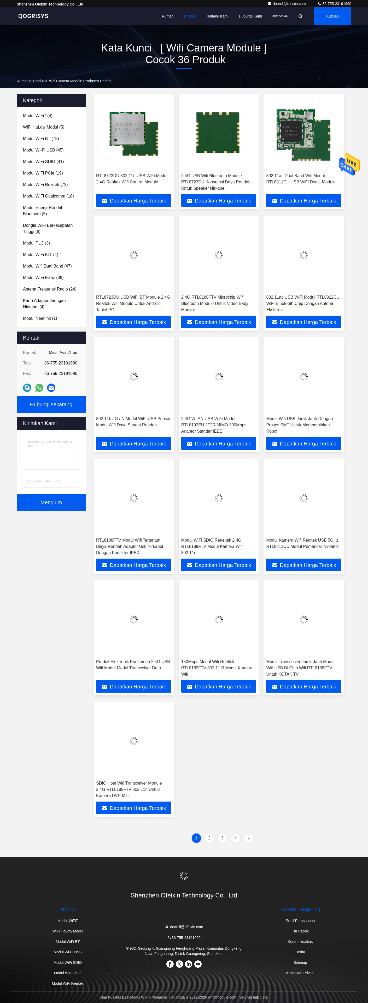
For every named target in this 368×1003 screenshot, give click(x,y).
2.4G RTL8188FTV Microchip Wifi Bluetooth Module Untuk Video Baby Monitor (214, 303)
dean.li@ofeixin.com (287, 4)
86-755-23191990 (334, 4)
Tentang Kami (217, 16)
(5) (43, 127)
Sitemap (300, 962)
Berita (300, 952)
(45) (43, 150)
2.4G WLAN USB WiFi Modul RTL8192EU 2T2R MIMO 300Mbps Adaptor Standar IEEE (214, 424)
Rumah (168, 16)
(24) (50, 289)
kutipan (332, 16)
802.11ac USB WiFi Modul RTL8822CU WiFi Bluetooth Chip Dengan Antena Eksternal (303, 303)
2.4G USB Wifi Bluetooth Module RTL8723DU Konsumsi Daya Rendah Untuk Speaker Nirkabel (216, 181)
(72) (45, 184)
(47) (47, 266)
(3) (36, 243)
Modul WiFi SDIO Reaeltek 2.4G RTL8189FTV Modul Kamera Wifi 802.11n (212, 546)
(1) (40, 254)
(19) (43, 173)
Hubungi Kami (250, 16)
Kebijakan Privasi (300, 973)
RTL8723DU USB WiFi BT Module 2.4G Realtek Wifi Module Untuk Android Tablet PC (133, 303)
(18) (48, 196)
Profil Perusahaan (300, 921)
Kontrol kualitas (300, 942)
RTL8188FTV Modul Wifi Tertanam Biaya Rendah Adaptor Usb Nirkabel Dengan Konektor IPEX (129, 546)
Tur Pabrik (300, 931)
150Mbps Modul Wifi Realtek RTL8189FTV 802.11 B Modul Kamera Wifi (217, 667)
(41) (43, 161)
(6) (48, 228)
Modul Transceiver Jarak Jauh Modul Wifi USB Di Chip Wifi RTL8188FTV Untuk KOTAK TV (300, 667)
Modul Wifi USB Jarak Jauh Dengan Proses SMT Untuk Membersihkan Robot (299, 424)
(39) (43, 277)
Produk (190, 16)
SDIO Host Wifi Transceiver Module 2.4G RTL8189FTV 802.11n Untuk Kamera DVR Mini (129, 789)
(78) (41, 138)
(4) (37, 115)
